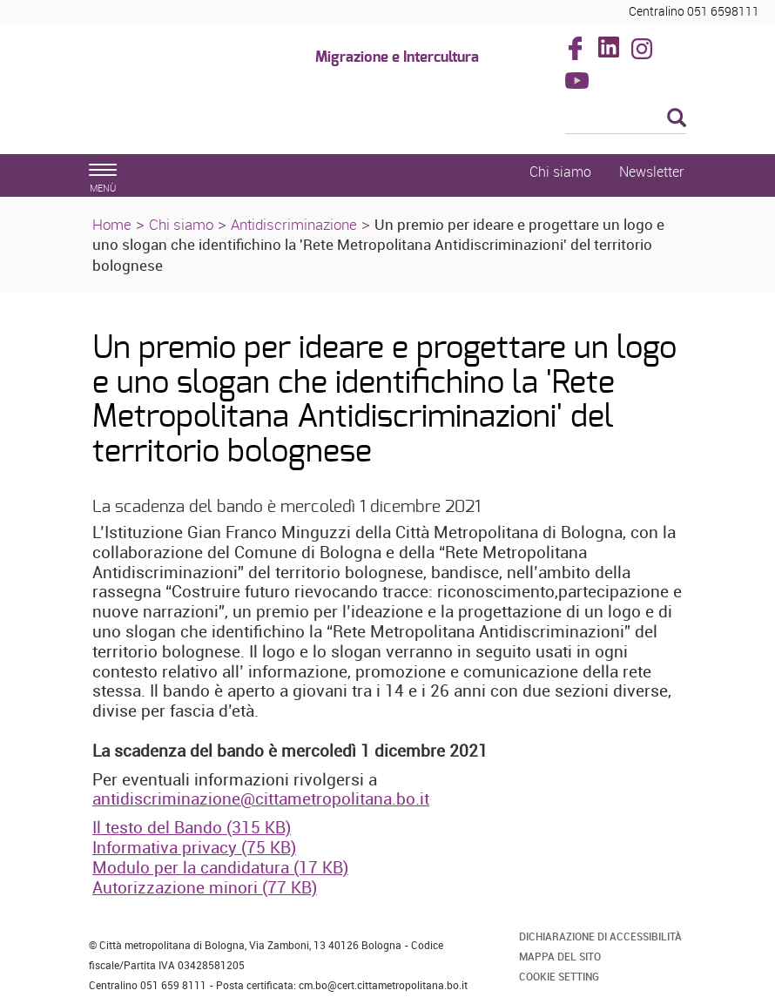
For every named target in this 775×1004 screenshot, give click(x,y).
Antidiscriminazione (294, 224)
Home (111, 224)
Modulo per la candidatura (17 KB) (220, 867)
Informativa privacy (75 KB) (194, 847)
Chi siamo (181, 224)
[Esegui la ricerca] (676, 118)
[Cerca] (626, 119)
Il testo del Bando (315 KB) (191, 827)
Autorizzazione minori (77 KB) (204, 887)
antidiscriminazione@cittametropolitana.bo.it (260, 798)
